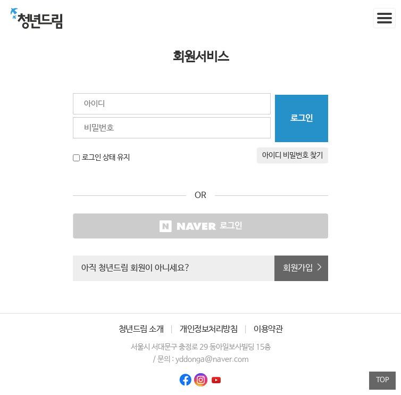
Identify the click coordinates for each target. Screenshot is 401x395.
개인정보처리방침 (208, 329)
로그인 (201, 226)
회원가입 (298, 268)
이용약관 (268, 329)
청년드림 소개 (141, 329)
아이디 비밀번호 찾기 (292, 155)
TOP (382, 380)
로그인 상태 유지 (106, 157)
